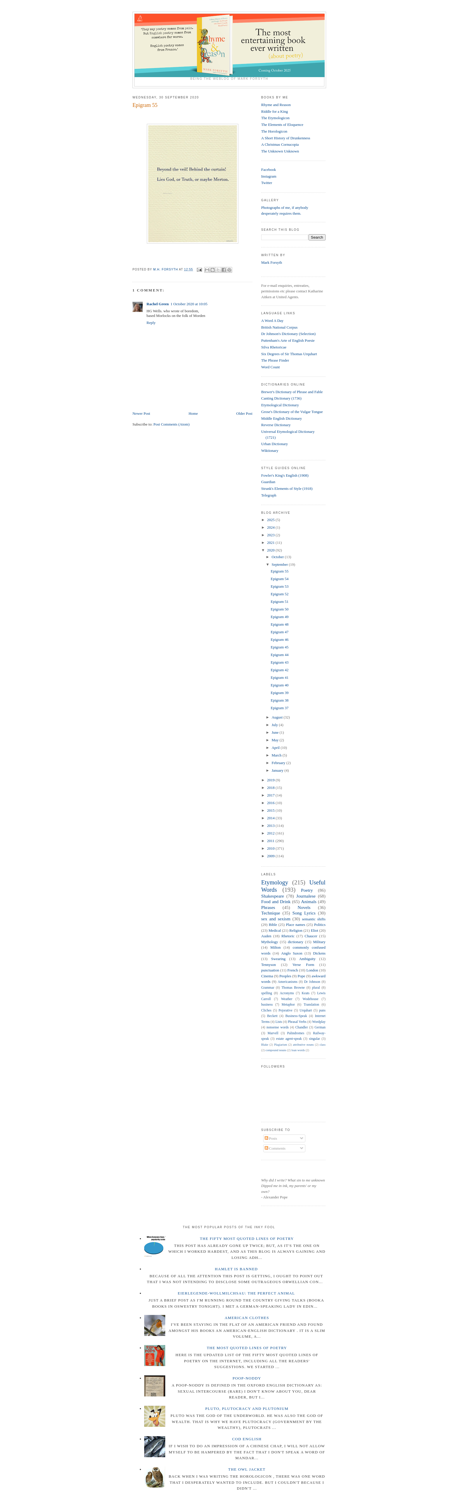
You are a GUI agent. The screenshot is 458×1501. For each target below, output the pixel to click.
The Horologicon (274, 131)
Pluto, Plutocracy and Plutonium (247, 1408)
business (267, 1005)
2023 (271, 535)
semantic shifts (314, 919)
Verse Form (303, 964)
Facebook (268, 169)
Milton (275, 947)
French (292, 970)
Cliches (266, 1010)
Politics (320, 924)
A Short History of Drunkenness (285, 138)
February (279, 763)
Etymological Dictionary (280, 405)
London (312, 970)
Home (193, 413)
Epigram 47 (279, 632)
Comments (275, 1148)
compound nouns (276, 1050)
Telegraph (268, 495)
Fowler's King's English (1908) (285, 475)
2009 (271, 856)
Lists (279, 1022)
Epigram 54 (279, 579)
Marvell (273, 1033)
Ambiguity (307, 959)
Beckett (272, 1016)
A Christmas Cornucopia (280, 144)
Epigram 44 (279, 655)
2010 (271, 848)
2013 (271, 825)
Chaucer (311, 936)
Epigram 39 (279, 692)
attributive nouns (303, 1044)
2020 (271, 550)
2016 (271, 803)
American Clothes (247, 1318)
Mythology (269, 942)
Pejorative (285, 1010)
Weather (286, 999)
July (275, 725)
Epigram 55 (279, 571)
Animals (308, 901)
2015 (271, 810)
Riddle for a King (274, 111)
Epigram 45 (279, 647)
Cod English (247, 1439)
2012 (271, 833)
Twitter (266, 183)
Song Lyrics (304, 912)
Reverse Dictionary (276, 425)
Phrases (268, 907)
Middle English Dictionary (281, 418)
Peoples (285, 976)
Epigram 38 (279, 700)
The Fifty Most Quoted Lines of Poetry (247, 1238)
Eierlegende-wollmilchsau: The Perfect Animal (236, 1293)
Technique (270, 912)
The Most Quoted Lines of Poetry (247, 1348)
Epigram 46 (279, 639)
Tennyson (268, 964)
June (276, 732)
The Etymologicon (275, 118)
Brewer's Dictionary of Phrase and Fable (292, 392)
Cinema (267, 976)
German (320, 1027)
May (276, 740)
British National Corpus (279, 327)
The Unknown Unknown (280, 151)
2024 (271, 527)
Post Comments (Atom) (172, 424)
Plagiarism (280, 1044)
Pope (301, 976)
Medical (274, 930)
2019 (271, 780)
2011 (271, 841)
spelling (266, 993)
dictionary (295, 942)
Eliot (314, 930)
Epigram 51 (279, 601)
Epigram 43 (279, 662)
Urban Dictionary (274, 444)
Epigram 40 (279, 685)
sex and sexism (275, 918)
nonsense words (277, 1027)
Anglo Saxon (291, 953)
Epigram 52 (279, 594)
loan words (298, 1050)
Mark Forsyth (271, 262)
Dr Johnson (312, 982)
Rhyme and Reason (276, 105)
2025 (271, 520)
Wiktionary (269, 450)
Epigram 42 (279, 670)
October (278, 557)
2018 (271, 787)
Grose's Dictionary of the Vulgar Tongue (292, 411)
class (323, 1044)
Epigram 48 (279, 624)
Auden (266, 936)
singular (314, 1039)
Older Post (244, 413)
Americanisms (288, 982)
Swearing (278, 959)
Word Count (270, 367)
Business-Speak (296, 1016)
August (278, 717)
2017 (271, 795)
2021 (271, 542)
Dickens (319, 953)
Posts (271, 1138)
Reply (151, 322)
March (277, 755)
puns (322, 1010)
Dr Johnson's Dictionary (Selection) (288, 334)
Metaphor (288, 1005)
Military (319, 942)
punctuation (270, 970)
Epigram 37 (279, 708)
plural (316, 988)
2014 (271, 818)
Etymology (274, 882)
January (278, 770)
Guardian (268, 482)
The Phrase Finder (275, 360)
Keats (306, 993)
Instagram (268, 176)
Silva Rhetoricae (273, 347)
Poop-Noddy (247, 1378)
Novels (303, 907)
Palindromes (295, 1033)
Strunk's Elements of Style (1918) (287, 488)
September (280, 564)
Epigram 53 (279, 586)
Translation (311, 1005)
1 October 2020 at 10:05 (189, 304)
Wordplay (319, 1022)
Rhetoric (288, 936)
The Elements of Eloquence (282, 124)
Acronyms (287, 993)
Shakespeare (272, 895)
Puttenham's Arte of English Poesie (288, 340)
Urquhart (305, 1010)
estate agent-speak (289, 1039)
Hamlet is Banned (236, 1269)
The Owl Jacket (246, 1469)
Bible (273, 924)
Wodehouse (310, 999)
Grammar (267, 988)
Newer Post (141, 413)
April (276, 747)
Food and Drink (276, 901)
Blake (264, 1044)
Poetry (307, 890)
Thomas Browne (293, 988)
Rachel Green (158, 304)
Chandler (301, 1027)
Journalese (306, 895)
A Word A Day (272, 320)
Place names (295, 924)
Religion (295, 930)
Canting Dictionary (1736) (281, 398)
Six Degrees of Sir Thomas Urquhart (289, 354)
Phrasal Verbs (297, 1022)
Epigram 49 (279, 617)
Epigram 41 (279, 677)
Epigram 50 (279, 609)
